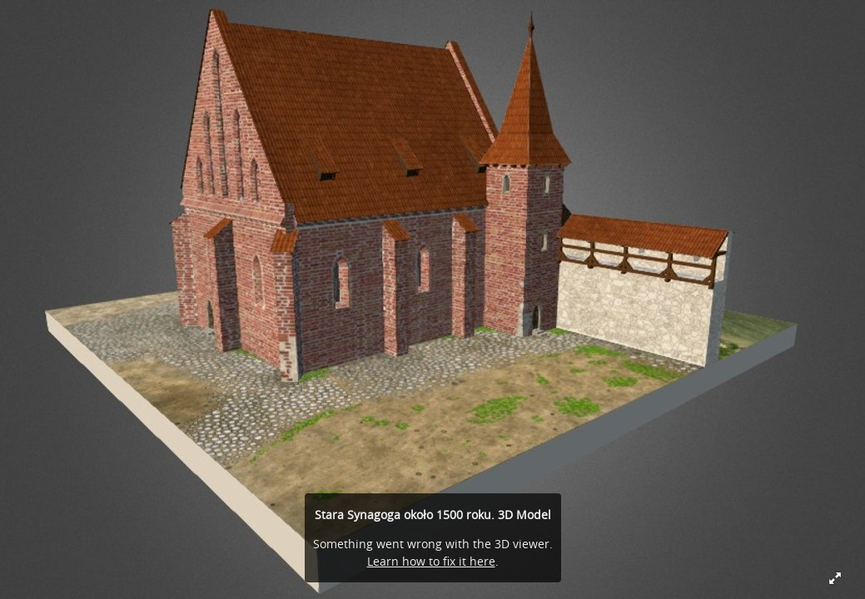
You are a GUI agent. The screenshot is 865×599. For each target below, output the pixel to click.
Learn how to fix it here (431, 561)
